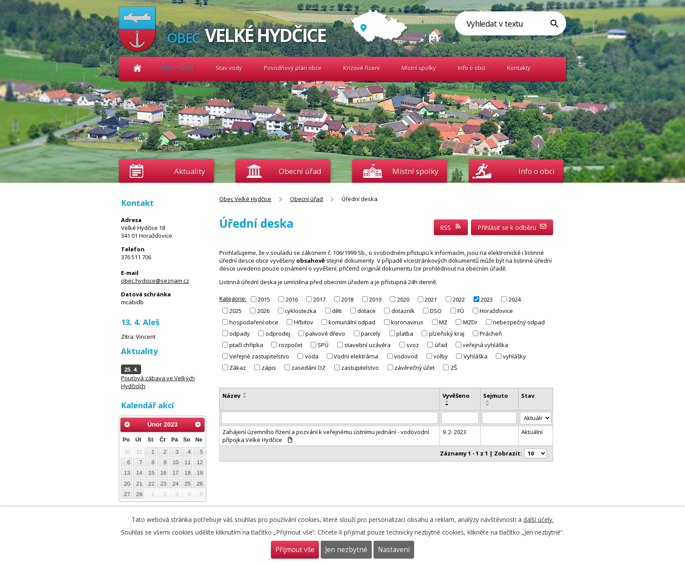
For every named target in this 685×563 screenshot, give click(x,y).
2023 (487, 299)
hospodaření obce (253, 322)
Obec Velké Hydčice (137, 68)
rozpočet (290, 345)
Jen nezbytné (346, 549)
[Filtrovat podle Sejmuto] (499, 418)
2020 (403, 299)
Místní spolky (418, 68)
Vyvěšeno (456, 396)
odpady (239, 333)
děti (337, 310)
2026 (263, 310)
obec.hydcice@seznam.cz (155, 281)
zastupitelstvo (360, 368)
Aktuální (532, 432)
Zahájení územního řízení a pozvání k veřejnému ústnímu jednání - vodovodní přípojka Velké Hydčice (325, 436)
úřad (441, 345)
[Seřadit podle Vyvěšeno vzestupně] (447, 401)
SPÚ (323, 345)
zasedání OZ (308, 368)
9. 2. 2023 (454, 432)
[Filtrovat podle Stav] (535, 418)
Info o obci (471, 68)
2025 (235, 310)
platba (404, 333)
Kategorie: (232, 298)
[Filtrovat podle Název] (329, 418)
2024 (515, 299)
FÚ (460, 310)
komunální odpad (352, 322)
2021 (431, 299)
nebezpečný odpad (519, 322)
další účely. (538, 519)
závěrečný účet (414, 368)
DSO (436, 310)
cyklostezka (300, 310)
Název (231, 396)
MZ (443, 322)
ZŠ (453, 368)
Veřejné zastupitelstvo (259, 356)
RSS (451, 227)
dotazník (403, 310)
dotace (366, 310)
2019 (375, 299)
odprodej (278, 333)
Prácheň (491, 333)
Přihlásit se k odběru (512, 227)
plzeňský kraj (446, 333)
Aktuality (189, 171)
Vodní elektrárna (356, 356)
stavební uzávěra (367, 345)
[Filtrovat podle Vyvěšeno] (460, 418)
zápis (269, 368)
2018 (347, 299)
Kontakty (519, 68)
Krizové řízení (361, 68)
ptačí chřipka (246, 345)
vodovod (406, 356)
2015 (264, 299)
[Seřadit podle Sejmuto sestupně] (488, 405)
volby (440, 356)
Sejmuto (495, 396)
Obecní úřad (177, 68)
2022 (459, 299)
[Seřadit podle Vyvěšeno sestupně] (447, 405)
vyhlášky (514, 356)
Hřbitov (303, 322)
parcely (371, 333)
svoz (412, 345)
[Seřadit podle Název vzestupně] (245, 393)
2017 (319, 299)
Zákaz (237, 368)
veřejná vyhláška (485, 345)
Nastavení (394, 549)
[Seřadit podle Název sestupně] (245, 397)
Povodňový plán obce (293, 68)
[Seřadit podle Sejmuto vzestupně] (488, 401)
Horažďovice (496, 310)
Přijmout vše (295, 549)
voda (311, 356)
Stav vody (229, 68)
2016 (292, 299)
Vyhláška (476, 356)
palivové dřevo (325, 333)
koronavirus (407, 322)
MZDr (470, 322)
